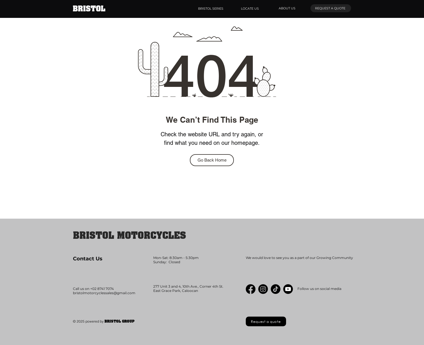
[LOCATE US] (250, 8)
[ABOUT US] (288, 8)
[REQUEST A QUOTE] (330, 8)
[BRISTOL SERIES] (211, 8)
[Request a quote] (266, 321)
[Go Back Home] (212, 160)
